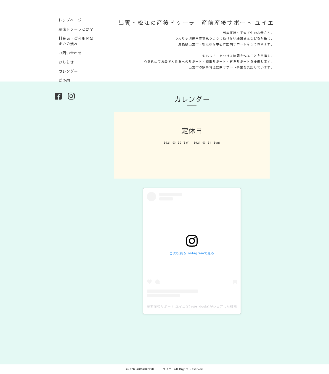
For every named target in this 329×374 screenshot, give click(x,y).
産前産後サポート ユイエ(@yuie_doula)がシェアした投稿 (192, 306)
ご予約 (64, 80)
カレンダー (68, 71)
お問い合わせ (70, 52)
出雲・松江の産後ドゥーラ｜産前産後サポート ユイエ (196, 22)
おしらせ (66, 61)
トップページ (70, 19)
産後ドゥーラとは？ (75, 29)
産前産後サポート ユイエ (154, 369)
